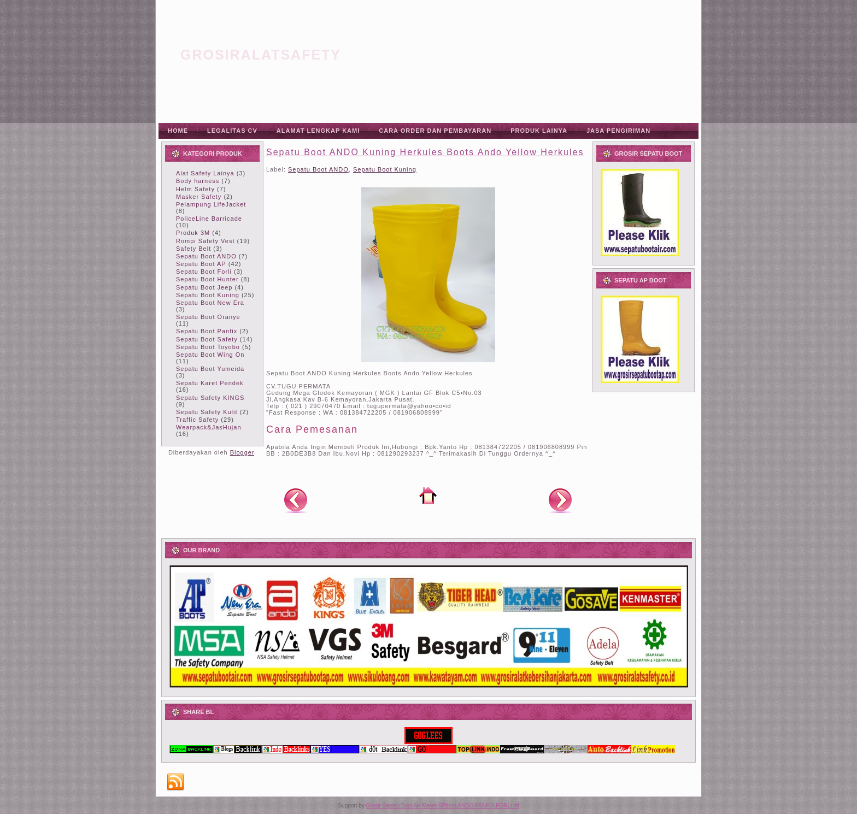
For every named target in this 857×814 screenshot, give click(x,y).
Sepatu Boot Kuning (207, 295)
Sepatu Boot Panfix (206, 331)
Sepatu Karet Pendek (210, 383)
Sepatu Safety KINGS (210, 397)
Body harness (197, 181)
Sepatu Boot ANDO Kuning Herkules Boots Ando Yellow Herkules (425, 152)
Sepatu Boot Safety (207, 339)
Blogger (242, 452)
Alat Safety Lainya (205, 173)
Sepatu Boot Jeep (204, 287)
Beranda (428, 495)
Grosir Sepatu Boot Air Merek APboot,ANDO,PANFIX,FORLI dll (442, 806)
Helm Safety (195, 189)
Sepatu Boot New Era (210, 302)
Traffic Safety (197, 419)
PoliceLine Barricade (209, 218)
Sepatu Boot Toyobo (208, 347)
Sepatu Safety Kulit (207, 412)
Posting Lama (560, 500)
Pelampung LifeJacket (211, 204)
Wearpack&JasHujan (209, 427)
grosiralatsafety (260, 54)
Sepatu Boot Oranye (208, 317)
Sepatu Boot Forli (204, 271)
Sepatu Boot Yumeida (210, 368)
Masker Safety (198, 196)
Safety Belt (193, 248)
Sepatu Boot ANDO (206, 256)
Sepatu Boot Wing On (210, 354)
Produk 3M (193, 232)
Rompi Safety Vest (205, 241)
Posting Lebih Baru (296, 500)
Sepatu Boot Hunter (207, 279)
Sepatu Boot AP (201, 264)
